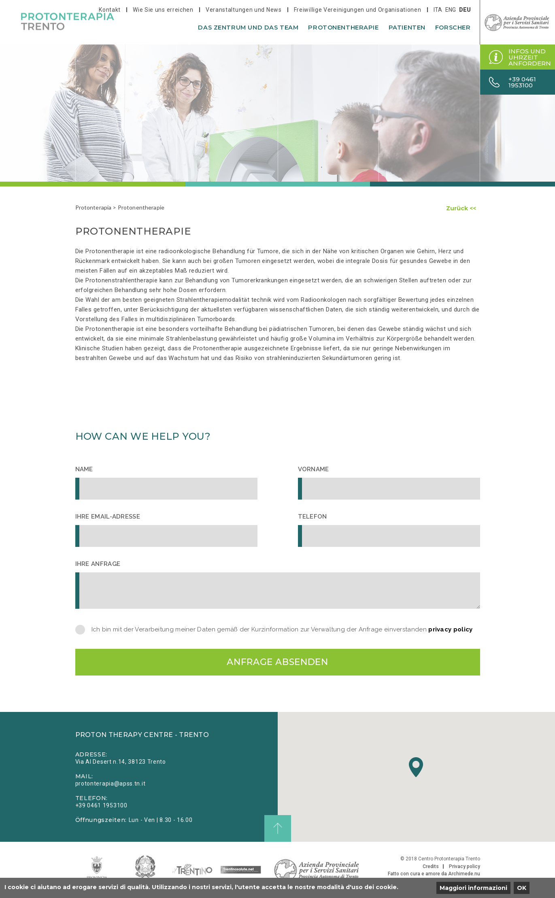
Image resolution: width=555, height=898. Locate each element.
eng (450, 9)
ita (438, 9)
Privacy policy (464, 866)
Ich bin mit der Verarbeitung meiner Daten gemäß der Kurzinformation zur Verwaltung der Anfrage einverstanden (282, 630)
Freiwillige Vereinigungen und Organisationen (357, 9)
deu (465, 9)
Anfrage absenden (277, 662)
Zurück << (461, 208)
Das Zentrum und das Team (248, 27)
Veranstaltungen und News (244, 9)
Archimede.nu (464, 874)
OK (521, 888)
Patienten (407, 27)
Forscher (453, 27)
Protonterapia (93, 207)
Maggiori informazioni (473, 888)
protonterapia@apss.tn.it (110, 783)
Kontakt (110, 9)
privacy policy (450, 629)
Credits (431, 866)
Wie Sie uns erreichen (163, 9)
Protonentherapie (343, 27)
